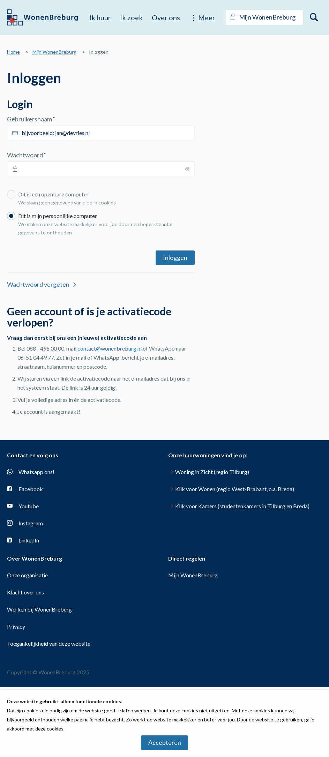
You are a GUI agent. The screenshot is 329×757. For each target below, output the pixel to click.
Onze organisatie (27, 575)
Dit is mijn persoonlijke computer (104, 225)
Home (13, 52)
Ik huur (100, 17)
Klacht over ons (25, 592)
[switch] (188, 169)
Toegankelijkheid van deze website (48, 643)
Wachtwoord (39, 155)
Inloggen (175, 257)
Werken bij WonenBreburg (39, 609)
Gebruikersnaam (44, 119)
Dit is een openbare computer (104, 199)
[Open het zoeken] (314, 17)
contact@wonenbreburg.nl (109, 348)
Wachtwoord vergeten (38, 284)
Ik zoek (131, 17)
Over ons (166, 17)
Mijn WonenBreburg (54, 52)
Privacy (16, 626)
